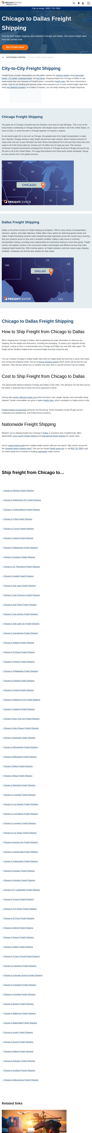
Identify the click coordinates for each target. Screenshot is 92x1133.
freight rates (60, 81)
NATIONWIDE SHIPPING (15, 57)
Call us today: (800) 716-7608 (46, 8)
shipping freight (62, 75)
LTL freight (12, 78)
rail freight (41, 78)
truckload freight (25, 78)
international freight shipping (54, 436)
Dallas (45, 433)
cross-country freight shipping (24, 436)
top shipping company (16, 87)
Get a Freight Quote (15, 47)
